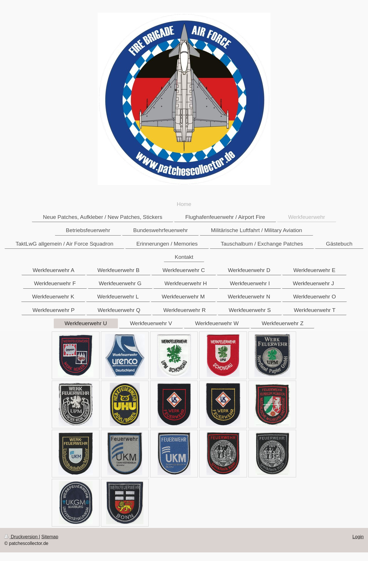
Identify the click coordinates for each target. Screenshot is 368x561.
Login (358, 536)
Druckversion (21, 536)
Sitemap (49, 536)
